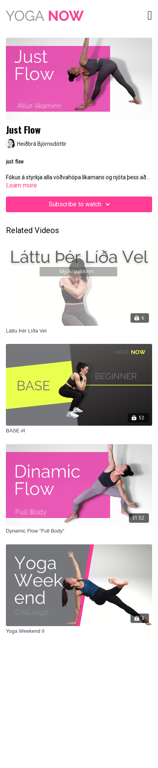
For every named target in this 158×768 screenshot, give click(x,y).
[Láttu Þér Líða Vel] (79, 331)
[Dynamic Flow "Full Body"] (79, 531)
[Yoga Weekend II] (79, 631)
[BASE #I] (79, 431)
